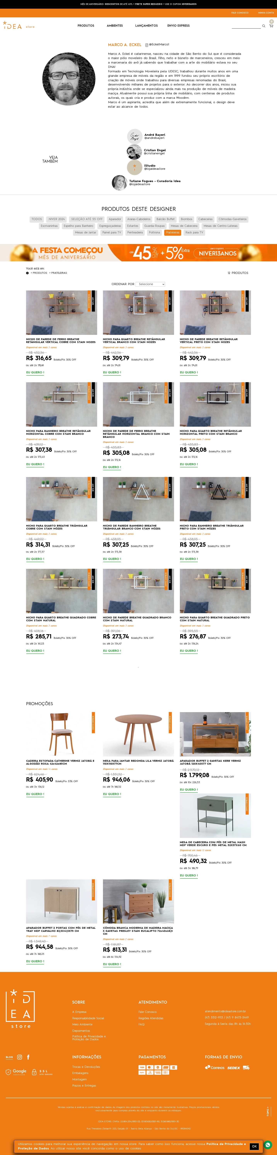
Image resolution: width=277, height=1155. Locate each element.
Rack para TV (194, 232)
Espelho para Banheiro (78, 226)
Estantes (132, 226)
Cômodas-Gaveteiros (232, 219)
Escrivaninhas (49, 226)
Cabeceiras (205, 219)
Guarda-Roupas (154, 226)
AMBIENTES (116, 25)
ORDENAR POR (123, 284)
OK (254, 1146)
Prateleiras (172, 232)
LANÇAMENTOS (146, 25)
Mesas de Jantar (85, 232)
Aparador (115, 219)
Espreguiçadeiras (110, 226)
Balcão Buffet (165, 219)
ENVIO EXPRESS (178, 25)
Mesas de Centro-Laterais (220, 226)
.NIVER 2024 (56, 219)
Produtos (40, 273)
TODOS (36, 219)
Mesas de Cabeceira (184, 226)
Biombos (186, 219)
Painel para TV (111, 232)
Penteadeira (135, 232)
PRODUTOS (87, 25)
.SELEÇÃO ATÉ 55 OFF (87, 219)
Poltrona (154, 232)
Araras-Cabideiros (138, 219)
